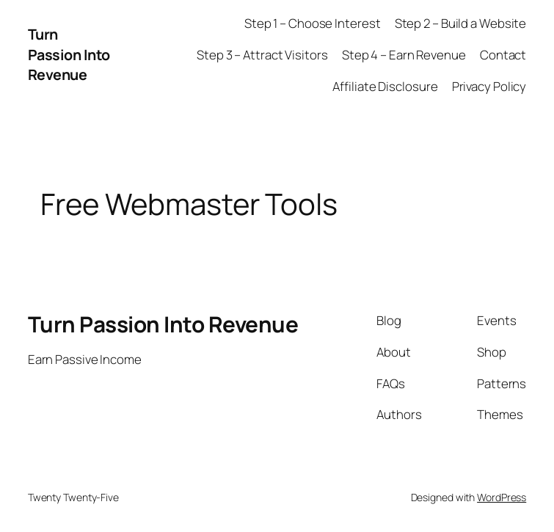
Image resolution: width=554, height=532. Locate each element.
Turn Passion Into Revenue (69, 54)
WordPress (501, 497)
